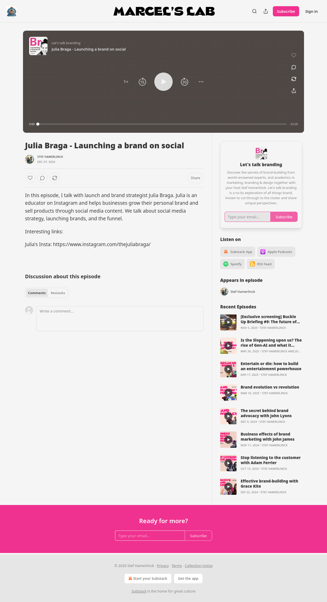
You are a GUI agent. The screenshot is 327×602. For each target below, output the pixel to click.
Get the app (188, 578)
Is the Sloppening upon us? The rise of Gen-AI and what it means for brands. (271, 343)
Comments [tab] (37, 293)
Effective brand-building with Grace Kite (269, 483)
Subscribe (286, 11)
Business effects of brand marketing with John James (268, 436)
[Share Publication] (266, 11)
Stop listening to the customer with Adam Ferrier (271, 460)
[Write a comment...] (120, 318)
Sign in (311, 11)
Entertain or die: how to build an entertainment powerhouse (271, 366)
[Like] (30, 178)
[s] (228, 322)
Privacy (163, 565)
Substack (139, 591)
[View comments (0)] (294, 67)
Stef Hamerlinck (50, 157)
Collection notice (199, 565)
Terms (177, 565)
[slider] (162, 124)
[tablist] (46, 293)
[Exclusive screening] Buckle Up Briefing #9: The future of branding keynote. (269, 319)
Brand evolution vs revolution (270, 387)
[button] (126, 82)
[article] (261, 322)
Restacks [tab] (58, 293)
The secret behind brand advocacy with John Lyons (266, 413)
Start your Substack (147, 578)
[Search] (254, 11)
